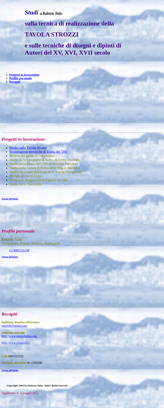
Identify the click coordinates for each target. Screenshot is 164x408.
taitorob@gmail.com (14, 325)
